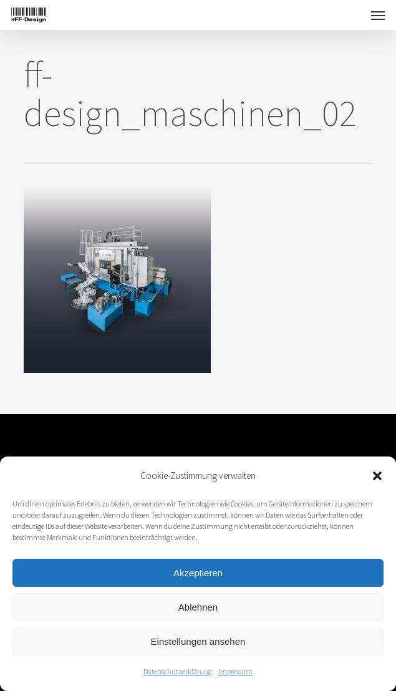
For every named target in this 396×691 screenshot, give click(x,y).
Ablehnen (198, 607)
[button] (377, 476)
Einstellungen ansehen (198, 641)
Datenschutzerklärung (177, 671)
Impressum (235, 671)
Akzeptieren (198, 573)
